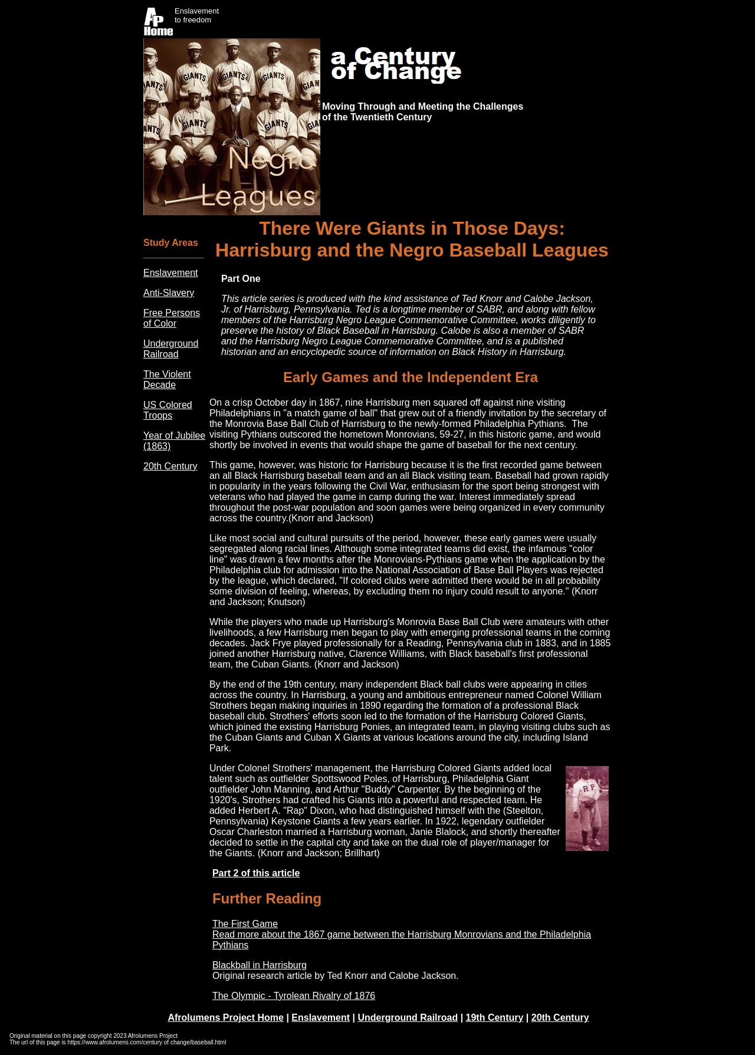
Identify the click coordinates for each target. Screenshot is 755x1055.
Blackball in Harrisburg (259, 965)
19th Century (495, 1018)
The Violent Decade (167, 379)
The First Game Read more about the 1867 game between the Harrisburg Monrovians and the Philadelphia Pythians (401, 934)
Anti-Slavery (168, 293)
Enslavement (170, 273)
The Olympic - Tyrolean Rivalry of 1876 (293, 996)
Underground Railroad (170, 348)
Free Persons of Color (171, 318)
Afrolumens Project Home (225, 1018)
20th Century (170, 466)
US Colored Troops (167, 410)
